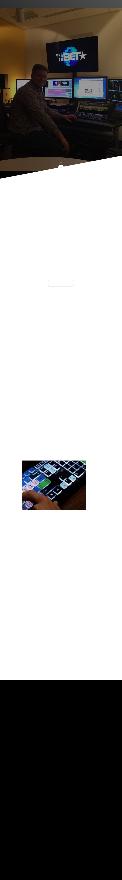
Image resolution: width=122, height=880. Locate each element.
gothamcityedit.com (38, 594)
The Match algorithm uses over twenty (53, 335)
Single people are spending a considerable (57, 340)
